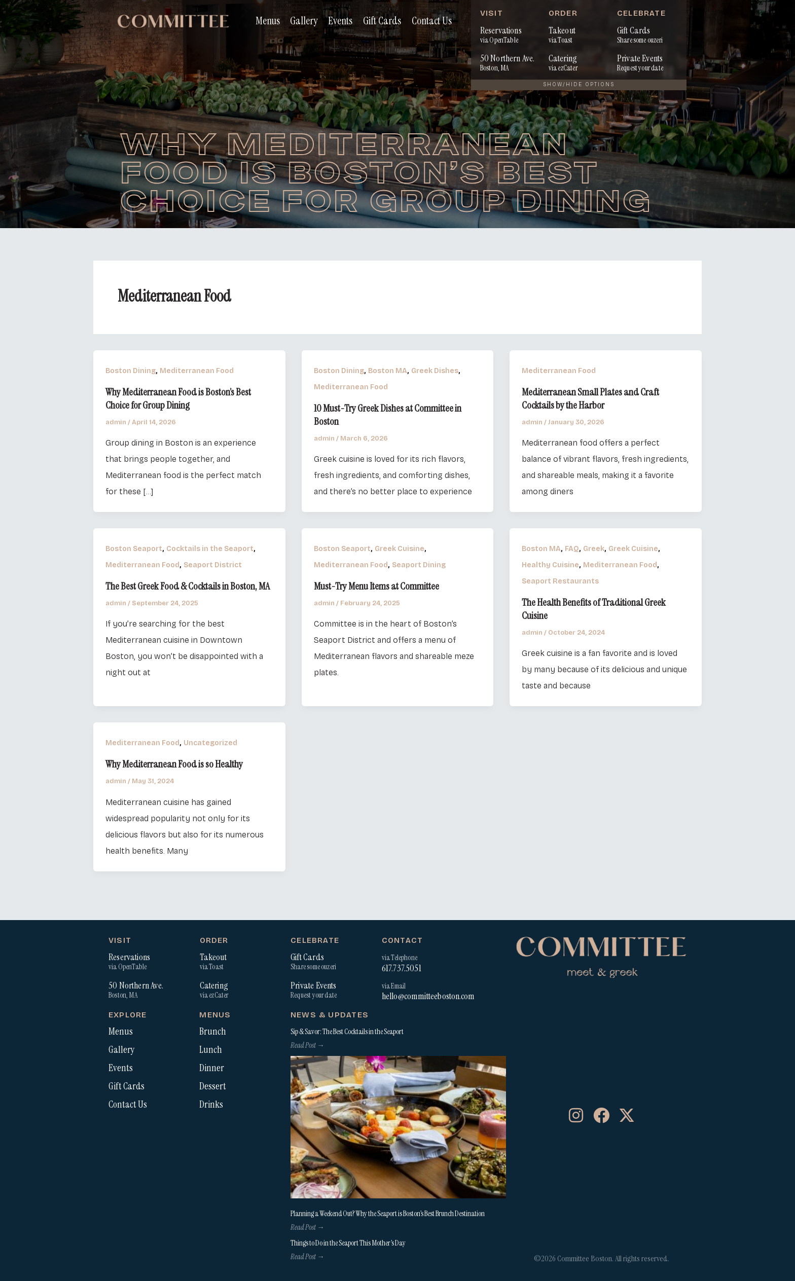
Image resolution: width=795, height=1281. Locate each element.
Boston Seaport (133, 548)
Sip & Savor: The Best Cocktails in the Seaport (347, 1031)
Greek (593, 548)
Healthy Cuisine (550, 565)
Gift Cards (382, 20)
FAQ (572, 548)
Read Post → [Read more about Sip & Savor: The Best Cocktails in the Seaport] (307, 1045)
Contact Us (432, 20)
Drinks (211, 1105)
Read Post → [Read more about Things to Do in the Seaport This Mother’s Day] (307, 1256)
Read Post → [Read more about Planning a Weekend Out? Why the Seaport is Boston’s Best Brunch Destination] (307, 1227)
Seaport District (213, 565)
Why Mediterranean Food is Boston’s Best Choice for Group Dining (178, 398)
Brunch (212, 1032)
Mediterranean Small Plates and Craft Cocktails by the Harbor (590, 398)
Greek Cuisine (399, 548)
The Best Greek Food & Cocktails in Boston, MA (187, 586)
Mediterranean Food (197, 371)
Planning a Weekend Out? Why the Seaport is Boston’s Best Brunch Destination (388, 1213)
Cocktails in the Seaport (210, 548)
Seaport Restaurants (560, 581)
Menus (268, 20)
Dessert (212, 1086)
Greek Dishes (434, 371)
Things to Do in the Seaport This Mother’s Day (348, 1243)
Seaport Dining (419, 565)
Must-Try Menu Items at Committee (376, 586)
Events (340, 20)
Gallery (303, 20)
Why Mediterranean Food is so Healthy (174, 764)
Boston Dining (130, 371)
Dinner (211, 1068)
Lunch (210, 1050)
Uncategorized (210, 743)
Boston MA (387, 371)
